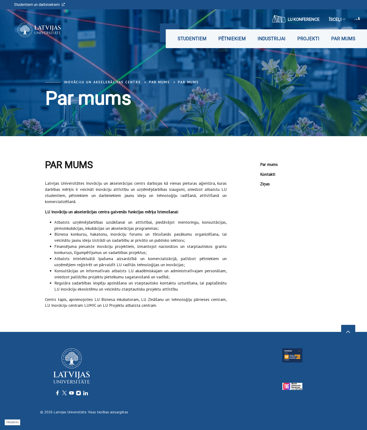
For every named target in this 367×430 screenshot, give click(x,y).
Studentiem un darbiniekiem (39, 4)
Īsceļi (337, 19)
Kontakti (267, 174)
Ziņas (265, 184)
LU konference (296, 18)
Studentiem (192, 39)
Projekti (308, 39)
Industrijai (271, 39)
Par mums (343, 39)
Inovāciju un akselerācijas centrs (102, 82)
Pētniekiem (232, 39)
